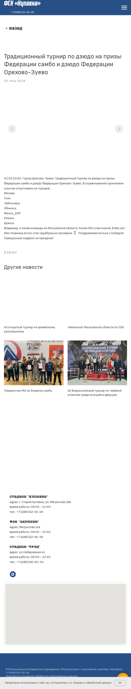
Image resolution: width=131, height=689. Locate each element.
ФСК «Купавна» (22, 4)
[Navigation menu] (124, 8)
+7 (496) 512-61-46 (22, 12)
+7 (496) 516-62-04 (30, 562)
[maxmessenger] (13, 574)
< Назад (14, 28)
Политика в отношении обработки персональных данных (42, 676)
